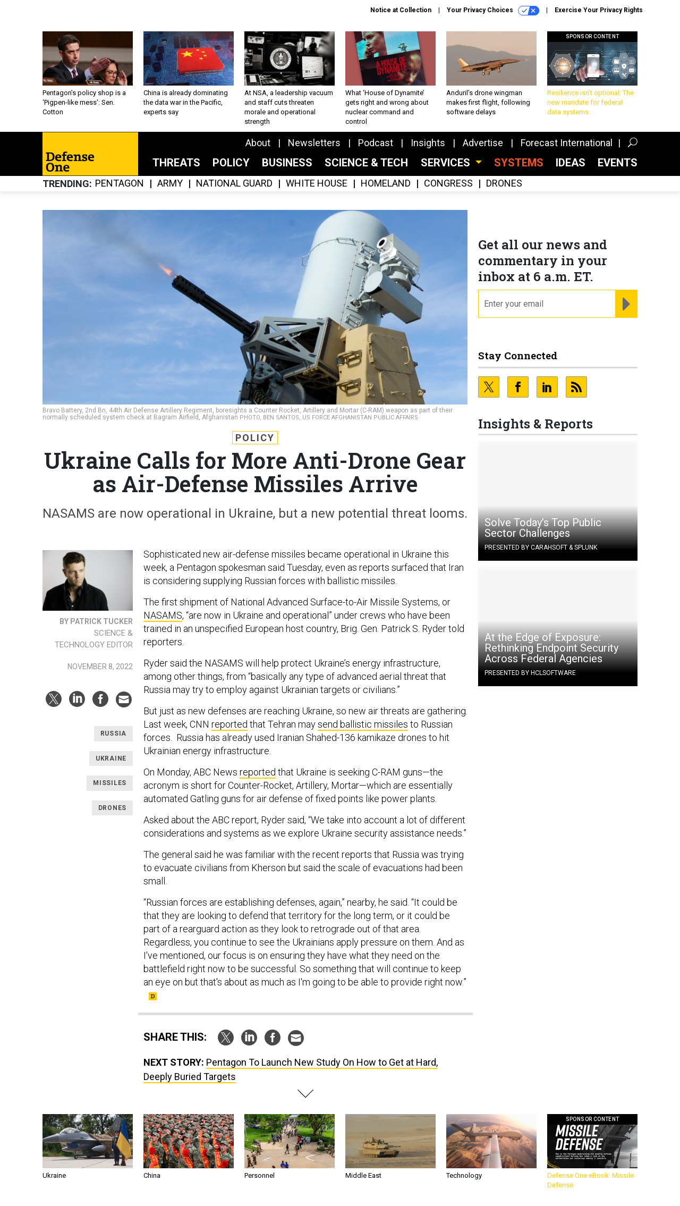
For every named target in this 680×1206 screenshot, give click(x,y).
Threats (176, 162)
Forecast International (567, 142)
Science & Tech (366, 162)
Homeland (386, 184)
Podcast (375, 142)
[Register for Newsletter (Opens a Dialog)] (626, 304)
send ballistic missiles (363, 724)
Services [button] (447, 162)
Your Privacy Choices (493, 10)
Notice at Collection (400, 10)
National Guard (234, 184)
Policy (231, 162)
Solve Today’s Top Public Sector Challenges (542, 527)
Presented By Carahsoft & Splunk (540, 547)
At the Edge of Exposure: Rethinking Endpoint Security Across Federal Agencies (551, 648)
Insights (428, 142)
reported (229, 724)
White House (316, 184)
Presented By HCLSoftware (530, 673)
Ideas (570, 162)
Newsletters (314, 142)
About (257, 142)
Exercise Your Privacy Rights (599, 10)
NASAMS (162, 615)
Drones (504, 184)
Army (170, 184)
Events (618, 162)
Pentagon (119, 184)
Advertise (483, 142)
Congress (448, 184)
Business (287, 162)
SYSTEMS (518, 162)
